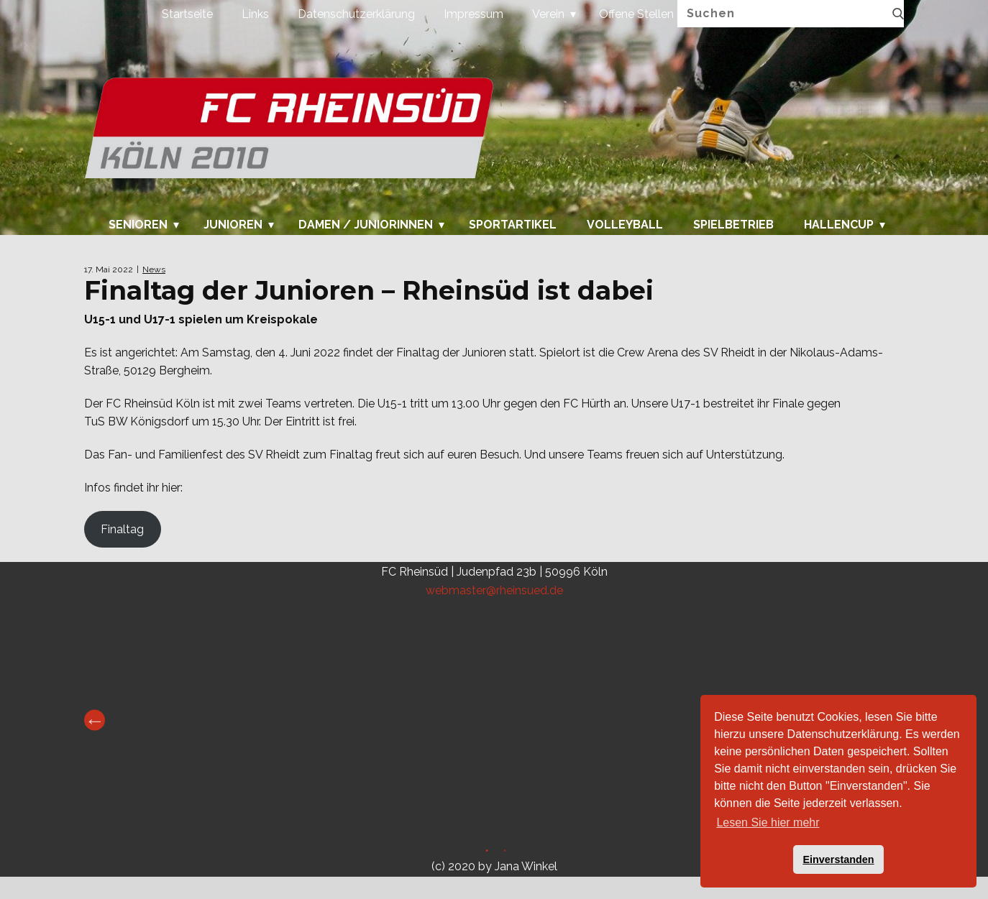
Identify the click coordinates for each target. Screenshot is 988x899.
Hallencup (839, 225)
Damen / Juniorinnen (365, 225)
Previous (94, 720)
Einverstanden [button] (838, 859)
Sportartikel (513, 225)
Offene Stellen (636, 14)
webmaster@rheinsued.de (494, 590)
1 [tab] (485, 853)
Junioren (232, 225)
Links (255, 14)
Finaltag (122, 529)
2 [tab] (503, 853)
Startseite (187, 14)
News (153, 269)
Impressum (473, 14)
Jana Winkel (526, 866)
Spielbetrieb (733, 225)
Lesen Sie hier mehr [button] (767, 822)
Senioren (138, 225)
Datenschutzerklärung (356, 14)
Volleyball (625, 225)
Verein (548, 14)
